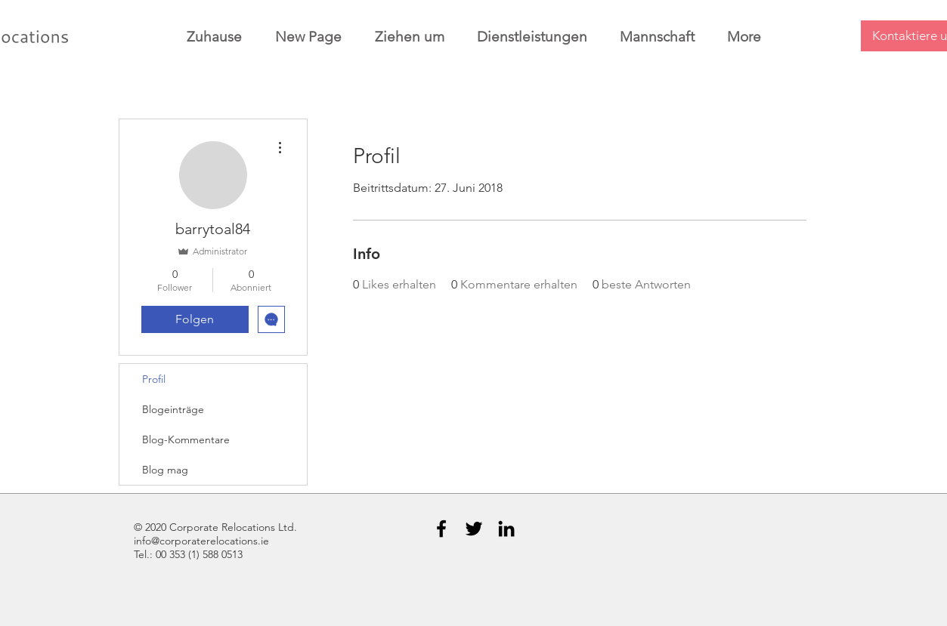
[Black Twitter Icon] (474, 528)
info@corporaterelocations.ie (201, 540)
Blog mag (165, 469)
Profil (154, 379)
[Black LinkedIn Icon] (506, 528)
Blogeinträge (173, 409)
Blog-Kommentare (186, 439)
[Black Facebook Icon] (441, 528)
